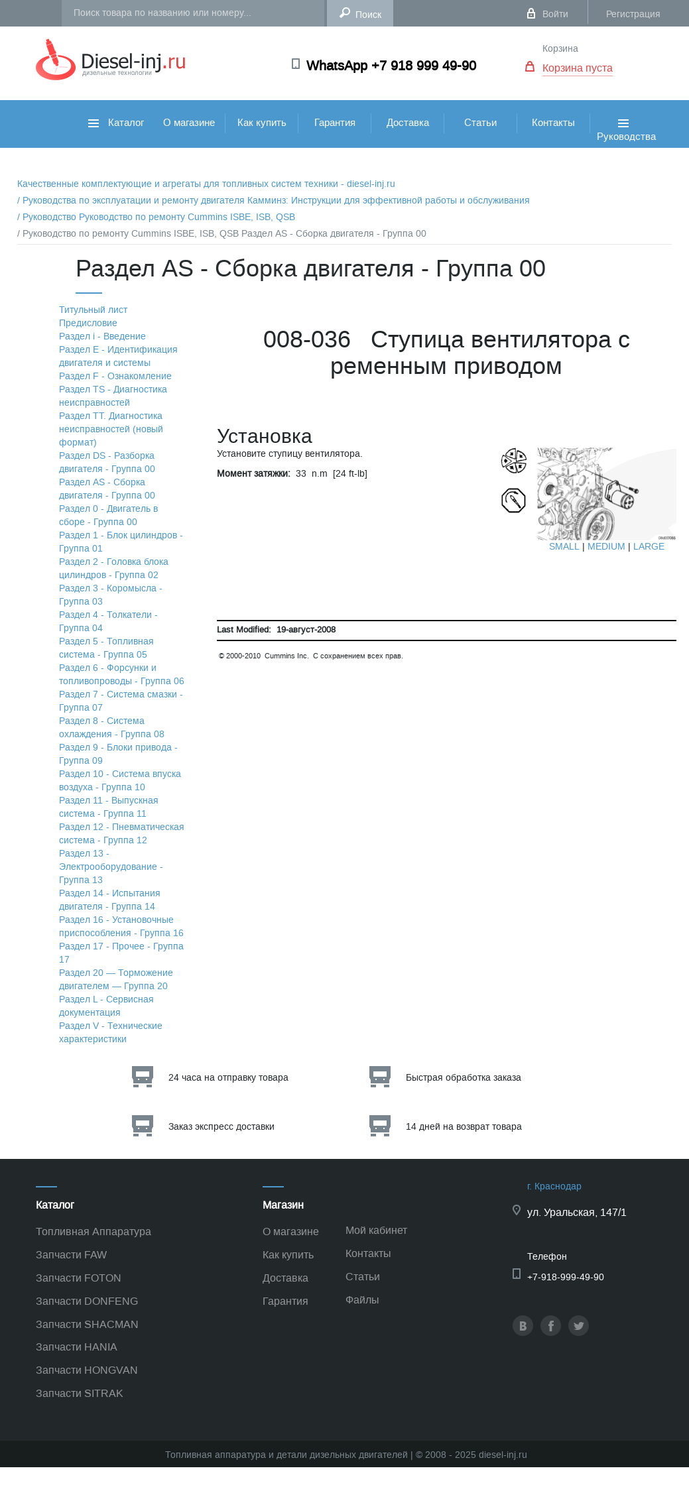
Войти (555, 14)
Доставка (408, 122)
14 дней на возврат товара (464, 1126)
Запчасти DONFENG (87, 1301)
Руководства (626, 144)
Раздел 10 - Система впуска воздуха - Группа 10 (120, 781)
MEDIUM (606, 546)
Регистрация (633, 14)
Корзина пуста (577, 68)
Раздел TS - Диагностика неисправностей (113, 396)
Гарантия (334, 122)
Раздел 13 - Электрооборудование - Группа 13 (111, 866)
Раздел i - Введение (102, 336)
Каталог (116, 122)
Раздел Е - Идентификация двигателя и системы (118, 356)
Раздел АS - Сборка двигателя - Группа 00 (107, 489)
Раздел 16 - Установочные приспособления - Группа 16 (121, 926)
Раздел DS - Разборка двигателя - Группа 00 (107, 462)
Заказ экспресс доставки (221, 1126)
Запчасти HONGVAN (87, 1370)
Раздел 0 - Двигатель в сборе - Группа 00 (108, 515)
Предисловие (88, 323)
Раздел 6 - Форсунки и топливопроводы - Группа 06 (121, 675)
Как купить (261, 122)
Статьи (480, 122)
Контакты (553, 122)
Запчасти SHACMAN (87, 1324)
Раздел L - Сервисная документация (106, 1006)
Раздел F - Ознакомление (115, 376)
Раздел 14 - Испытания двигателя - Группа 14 (109, 900)
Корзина (560, 48)
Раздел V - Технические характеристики (110, 1033)
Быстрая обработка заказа (463, 1077)
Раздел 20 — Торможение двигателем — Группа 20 (116, 980)
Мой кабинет (376, 1230)
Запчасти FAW (71, 1255)
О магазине (189, 122)
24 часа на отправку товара (228, 1077)
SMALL (564, 546)
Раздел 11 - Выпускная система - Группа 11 (108, 807)
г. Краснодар (554, 1186)
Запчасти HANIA (76, 1347)
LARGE (648, 546)
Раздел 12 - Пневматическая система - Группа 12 (121, 834)
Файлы (362, 1300)
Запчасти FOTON (78, 1278)
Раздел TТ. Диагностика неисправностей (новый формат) (111, 429)
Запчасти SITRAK (79, 1393)
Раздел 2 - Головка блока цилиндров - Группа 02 (113, 568)
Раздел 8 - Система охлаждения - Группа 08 (111, 728)
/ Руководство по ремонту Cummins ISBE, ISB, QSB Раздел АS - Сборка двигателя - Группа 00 (221, 233)
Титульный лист (93, 310)
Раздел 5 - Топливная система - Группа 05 (106, 648)
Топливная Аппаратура (93, 1231)
